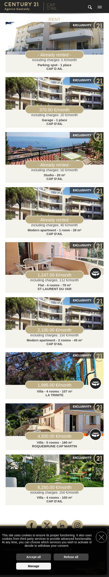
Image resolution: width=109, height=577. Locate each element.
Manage (33, 566)
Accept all (33, 557)
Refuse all (71, 557)
